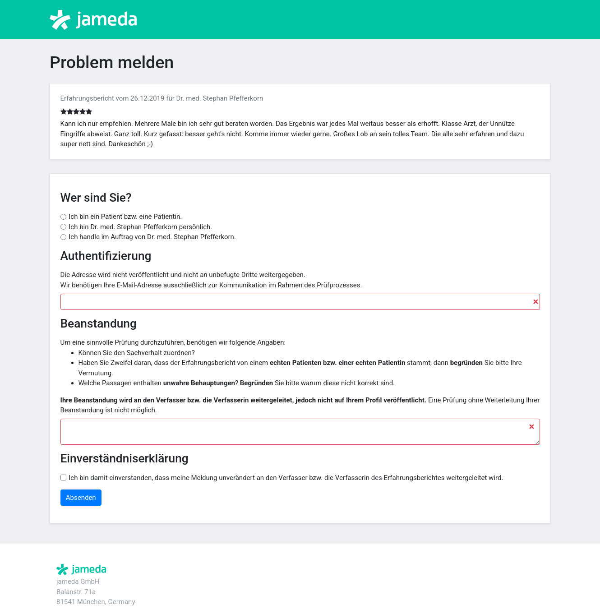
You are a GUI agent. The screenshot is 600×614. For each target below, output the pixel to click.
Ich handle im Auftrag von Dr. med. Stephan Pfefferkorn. (152, 237)
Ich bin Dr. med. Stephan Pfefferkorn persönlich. (140, 227)
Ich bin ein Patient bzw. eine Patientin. (125, 216)
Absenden (81, 498)
